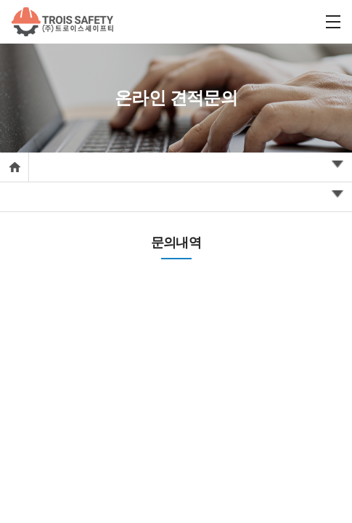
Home (14, 167)
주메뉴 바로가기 (0, 0)
